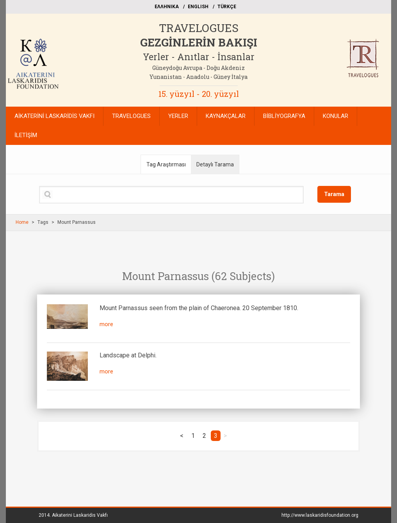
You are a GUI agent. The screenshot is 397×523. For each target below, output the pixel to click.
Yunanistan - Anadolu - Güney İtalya (198, 76)
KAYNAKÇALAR (226, 116)
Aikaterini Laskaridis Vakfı (80, 515)
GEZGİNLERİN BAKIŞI (198, 42)
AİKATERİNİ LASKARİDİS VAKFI (54, 116)
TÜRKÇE (226, 6)
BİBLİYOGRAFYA (284, 116)
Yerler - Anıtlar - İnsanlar (199, 56)
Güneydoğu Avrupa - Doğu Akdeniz (198, 67)
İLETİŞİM (25, 135)
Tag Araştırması (166, 164)
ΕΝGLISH (198, 6)
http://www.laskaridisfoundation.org (319, 515)
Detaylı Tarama (215, 164)
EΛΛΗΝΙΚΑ (167, 6)
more (106, 324)
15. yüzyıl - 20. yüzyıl (198, 94)
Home (22, 222)
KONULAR (335, 116)
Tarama (334, 194)
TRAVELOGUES (199, 28)
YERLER (178, 116)
